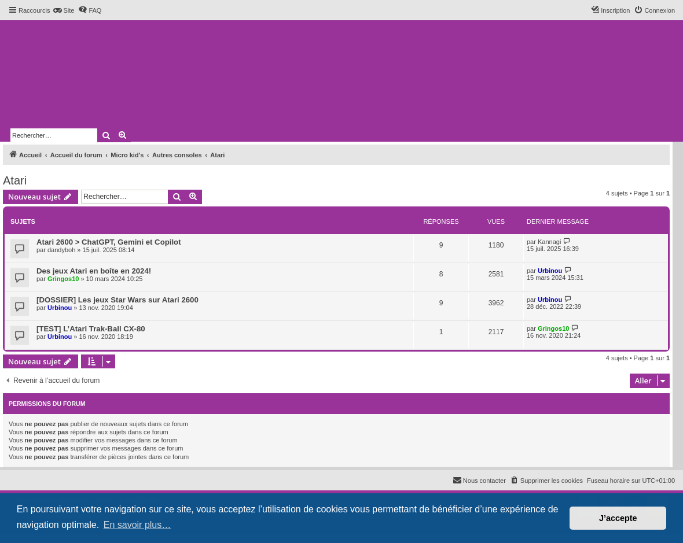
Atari (15, 180)
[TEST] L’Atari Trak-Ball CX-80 (90, 328)
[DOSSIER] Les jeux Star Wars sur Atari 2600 (117, 299)
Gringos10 (63, 278)
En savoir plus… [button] (137, 525)
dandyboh (61, 249)
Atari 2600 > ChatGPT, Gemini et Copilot (108, 242)
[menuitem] (63, 10)
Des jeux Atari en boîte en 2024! (93, 271)
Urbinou (550, 270)
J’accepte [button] (618, 518)
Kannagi (549, 241)
